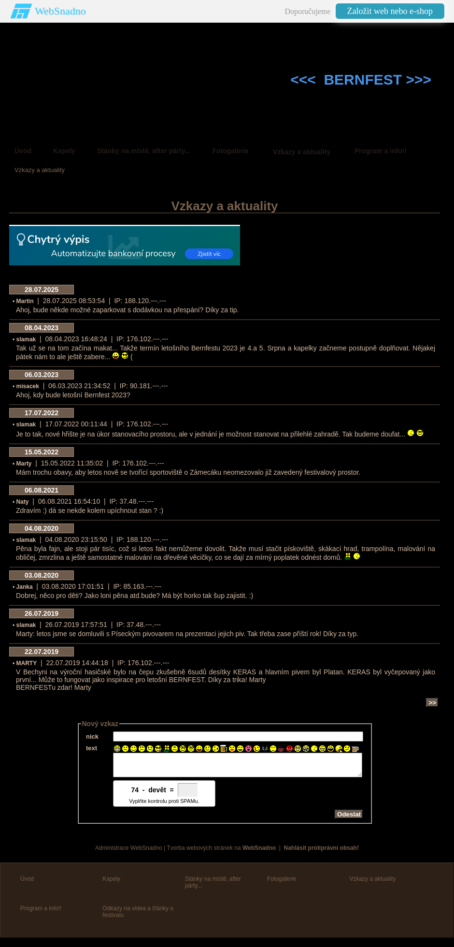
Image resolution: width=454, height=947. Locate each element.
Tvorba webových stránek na (221, 852)
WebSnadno (60, 11)
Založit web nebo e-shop (390, 11)
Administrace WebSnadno (128, 852)
